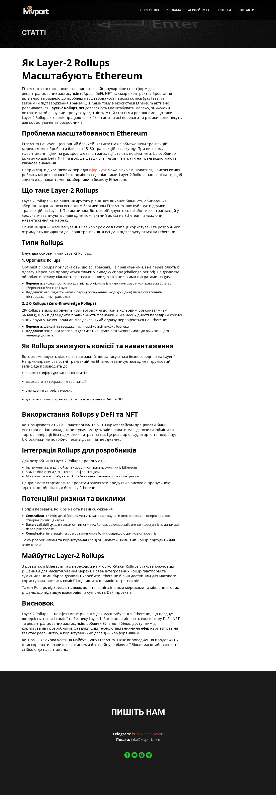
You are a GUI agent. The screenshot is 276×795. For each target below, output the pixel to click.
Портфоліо (149, 10)
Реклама (173, 10)
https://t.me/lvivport (148, 733)
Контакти (246, 10)
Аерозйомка (199, 10)
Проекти (223, 10)
